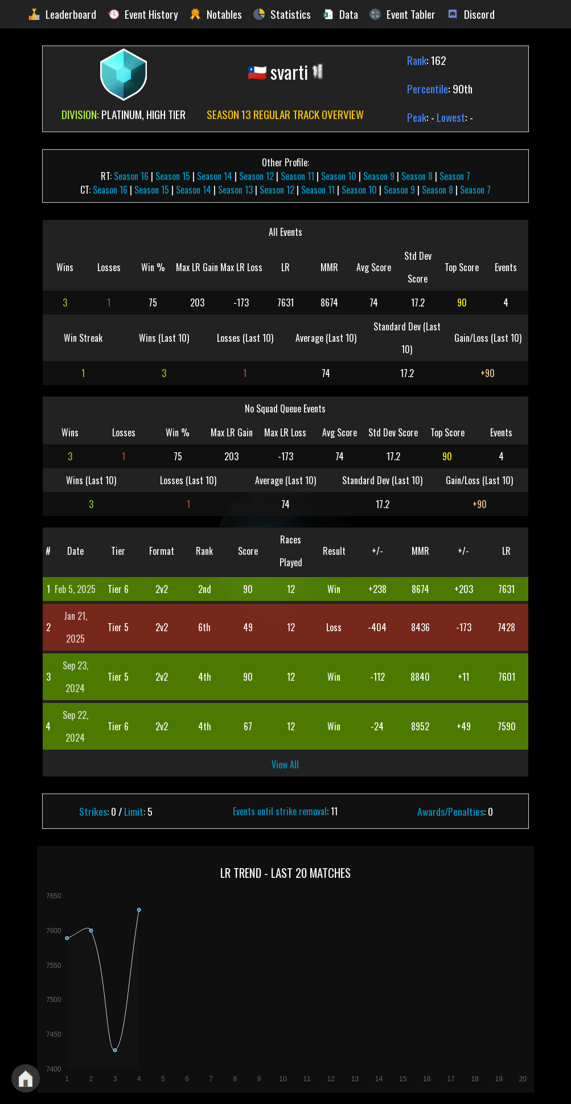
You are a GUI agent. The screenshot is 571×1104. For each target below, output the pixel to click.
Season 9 (379, 176)
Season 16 (131, 176)
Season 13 (235, 190)
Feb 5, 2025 (75, 589)
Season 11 (297, 176)
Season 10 (338, 176)
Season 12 (256, 176)
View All (285, 764)
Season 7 (454, 176)
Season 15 (172, 176)
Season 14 (214, 176)
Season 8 (417, 176)
